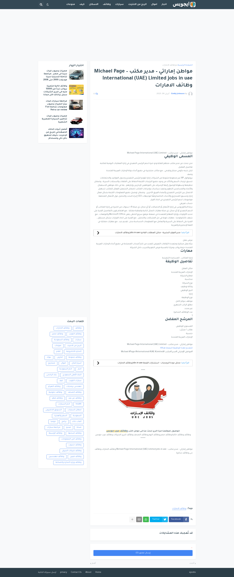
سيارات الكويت (75, 381)
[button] (47, 4)
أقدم (94, 563)
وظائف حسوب (74, 445)
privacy (63, 572)
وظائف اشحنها (74, 433)
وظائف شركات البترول (71, 451)
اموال (63, 363)
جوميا (53, 422)
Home (98, 572)
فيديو (68, 427)
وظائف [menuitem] (107, 4)
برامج (64, 422)
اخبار (79, 369)
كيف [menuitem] (81, 4)
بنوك (49, 357)
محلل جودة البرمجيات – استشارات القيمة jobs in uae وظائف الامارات (149, 363)
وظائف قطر (57, 398)
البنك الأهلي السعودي (72, 375)
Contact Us (76, 572)
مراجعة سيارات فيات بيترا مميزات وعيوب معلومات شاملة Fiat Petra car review (56, 105)
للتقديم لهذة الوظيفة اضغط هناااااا (176, 348)
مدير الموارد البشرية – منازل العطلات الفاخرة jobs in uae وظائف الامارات (147, 233)
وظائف (78, 328)
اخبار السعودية (65, 369)
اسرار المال (76, 363)
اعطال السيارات (74, 410)
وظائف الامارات (169, 65)
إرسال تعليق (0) (143, 553)
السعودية (77, 416)
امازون (60, 357)
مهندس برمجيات (73, 387)
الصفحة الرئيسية (185, 65)
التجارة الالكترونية (73, 352)
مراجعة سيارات (53, 427)
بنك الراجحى (51, 375)
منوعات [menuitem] (70, 4)
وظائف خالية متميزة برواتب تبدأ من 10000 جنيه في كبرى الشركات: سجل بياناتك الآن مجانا (55, 90)
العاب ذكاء (76, 422)
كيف (61, 381)
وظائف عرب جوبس (117, 431)
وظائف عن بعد (74, 398)
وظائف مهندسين (56, 457)
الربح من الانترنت (74, 346)
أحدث (191, 563)
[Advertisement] (117, 35)
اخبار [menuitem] (164, 4)
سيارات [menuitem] (119, 4)
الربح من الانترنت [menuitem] (137, 4)
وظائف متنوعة (75, 357)
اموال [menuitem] (154, 4)
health (78, 404)
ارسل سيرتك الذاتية (47, 572)
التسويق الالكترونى (54, 410)
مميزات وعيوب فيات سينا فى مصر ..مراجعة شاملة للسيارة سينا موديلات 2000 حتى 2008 (55, 75)
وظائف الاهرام (54, 387)
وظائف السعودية (61, 340)
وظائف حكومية (55, 392)
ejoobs (192, 572)
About (88, 572)
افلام (58, 352)
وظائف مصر (57, 334)
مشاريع (51, 363)
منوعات (58, 346)
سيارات (78, 340)
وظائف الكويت (75, 334)
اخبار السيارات (64, 404)
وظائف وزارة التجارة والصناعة (68, 463)
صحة (79, 427)
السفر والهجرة (60, 416)
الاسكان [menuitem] (93, 4)
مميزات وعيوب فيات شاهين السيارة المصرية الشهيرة (54, 119)
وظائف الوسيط (55, 433)
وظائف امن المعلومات (71, 439)
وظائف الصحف (74, 392)
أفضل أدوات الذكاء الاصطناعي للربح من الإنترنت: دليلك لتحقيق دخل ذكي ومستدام (55, 134)
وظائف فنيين (75, 457)
